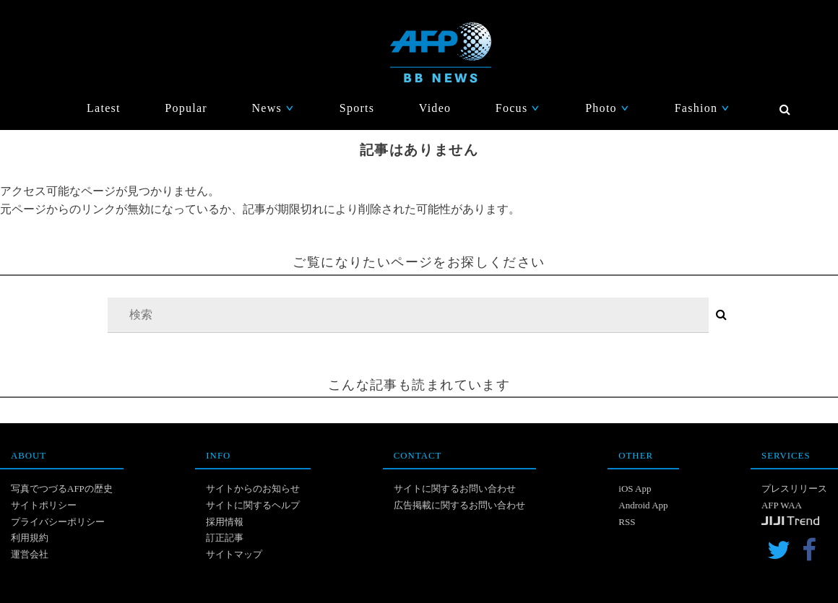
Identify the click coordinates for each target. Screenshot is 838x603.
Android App (643, 505)
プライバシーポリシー (58, 521)
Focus (518, 108)
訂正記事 (224, 537)
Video (435, 108)
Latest (104, 108)
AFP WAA (781, 505)
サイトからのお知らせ (253, 488)
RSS (626, 521)
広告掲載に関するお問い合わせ (459, 505)
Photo (607, 108)
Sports (357, 108)
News (273, 108)
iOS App (634, 488)
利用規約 (29, 537)
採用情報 (224, 521)
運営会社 (29, 554)
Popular (186, 108)
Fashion (703, 108)
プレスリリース (794, 488)
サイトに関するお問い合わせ (455, 488)
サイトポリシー (44, 505)
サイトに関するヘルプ (253, 505)
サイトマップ (234, 554)
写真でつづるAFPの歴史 (62, 488)
